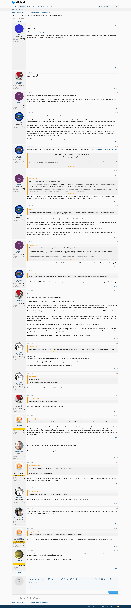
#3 (117, 92)
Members (49, 6)
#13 (117, 395)
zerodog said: (32, 376)
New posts (14, 9)
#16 (117, 462)
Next (19, 21)
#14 (117, 415)
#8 (117, 241)
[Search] (115, 6)
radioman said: (32, 491)
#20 (117, 550)
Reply (116, 68)
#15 (117, 442)
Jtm (14, 18)
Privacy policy (104, 606)
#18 (117, 508)
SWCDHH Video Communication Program (104, 149)
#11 (117, 343)
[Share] (115, 25)
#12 (117, 373)
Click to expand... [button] (72, 166)
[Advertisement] (72, 52)
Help (110, 606)
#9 (117, 270)
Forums (22, 6)
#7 (117, 206)
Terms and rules (95, 606)
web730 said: (32, 178)
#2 (117, 72)
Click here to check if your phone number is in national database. (47, 32)
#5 (117, 146)
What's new (30, 6)
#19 (117, 528)
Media (40, 6)
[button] (35, 6)
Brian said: (31, 209)
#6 (117, 175)
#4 (117, 113)
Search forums (23, 9)
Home (15, 6)
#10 (117, 290)
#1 (117, 25)
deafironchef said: (33, 465)
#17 (117, 488)
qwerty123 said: (33, 398)
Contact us (87, 606)
